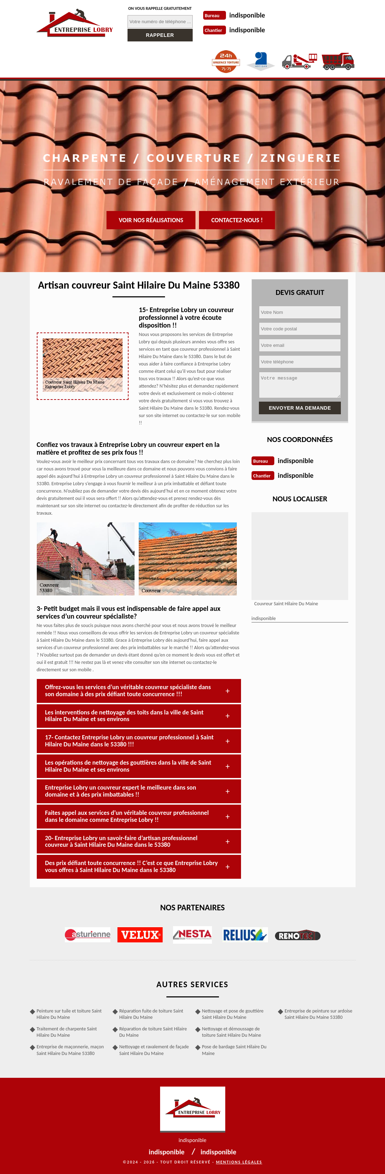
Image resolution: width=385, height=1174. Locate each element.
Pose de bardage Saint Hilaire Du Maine (234, 1050)
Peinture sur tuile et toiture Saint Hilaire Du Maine (69, 1014)
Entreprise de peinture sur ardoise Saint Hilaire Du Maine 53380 (318, 1014)
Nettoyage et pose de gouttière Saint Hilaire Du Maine (233, 1014)
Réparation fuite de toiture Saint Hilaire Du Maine (151, 1014)
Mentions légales (239, 1162)
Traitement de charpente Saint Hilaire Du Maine (67, 1032)
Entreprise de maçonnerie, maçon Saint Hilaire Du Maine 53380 (70, 1050)
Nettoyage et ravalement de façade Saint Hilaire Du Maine (154, 1050)
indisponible (247, 15)
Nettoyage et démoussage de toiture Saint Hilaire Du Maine (231, 1032)
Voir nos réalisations (151, 220)
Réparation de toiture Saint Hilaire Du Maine (153, 1032)
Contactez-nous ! (237, 220)
